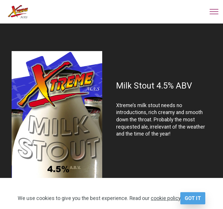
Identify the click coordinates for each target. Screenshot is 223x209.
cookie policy (165, 198)
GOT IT (193, 198)
